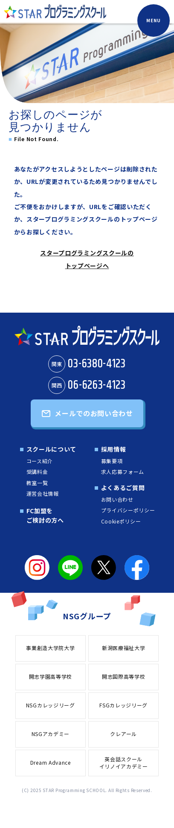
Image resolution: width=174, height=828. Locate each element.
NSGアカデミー (51, 733)
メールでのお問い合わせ (94, 413)
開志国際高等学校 (123, 676)
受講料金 (37, 471)
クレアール (123, 733)
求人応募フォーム (123, 471)
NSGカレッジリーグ (50, 705)
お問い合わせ (117, 499)
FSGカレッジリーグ (123, 705)
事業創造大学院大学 (50, 647)
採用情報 (113, 449)
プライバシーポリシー (128, 510)
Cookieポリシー (121, 521)
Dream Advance (50, 762)
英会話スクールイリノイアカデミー (123, 762)
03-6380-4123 (87, 364)
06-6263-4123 (87, 385)
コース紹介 (39, 460)
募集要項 (112, 460)
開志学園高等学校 (50, 676)
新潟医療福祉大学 (123, 647)
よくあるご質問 (123, 487)
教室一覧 (37, 482)
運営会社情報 (42, 493)
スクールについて (51, 449)
